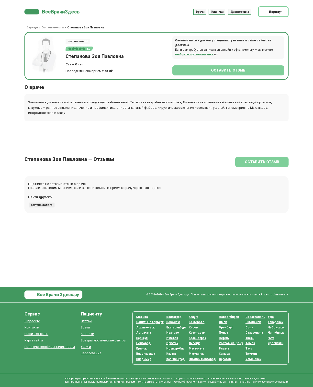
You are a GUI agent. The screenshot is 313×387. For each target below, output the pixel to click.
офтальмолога (41, 205)
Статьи (86, 321)
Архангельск (145, 327)
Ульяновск (253, 359)
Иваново (172, 332)
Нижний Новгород (202, 359)
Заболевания (91, 353)
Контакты (32, 327)
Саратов (225, 359)
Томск (250, 343)
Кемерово (196, 322)
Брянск (141, 348)
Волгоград (174, 317)
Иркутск (172, 343)
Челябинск (276, 332)
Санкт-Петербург (150, 322)
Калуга (193, 317)
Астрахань (143, 332)
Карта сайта (33, 340)
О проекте (32, 321)
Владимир (143, 359)
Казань (171, 353)
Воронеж (173, 322)
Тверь (250, 338)
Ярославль (275, 343)
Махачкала (196, 348)
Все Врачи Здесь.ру (57, 294)
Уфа (271, 317)
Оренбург (226, 327)
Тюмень (251, 353)
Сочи (249, 327)
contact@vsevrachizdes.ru (273, 381)
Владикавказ (145, 353)
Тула (249, 348)
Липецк (194, 343)
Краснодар (197, 332)
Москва (142, 317)
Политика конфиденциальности (49, 347)
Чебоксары (276, 327)
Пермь (224, 338)
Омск (223, 322)
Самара (224, 353)
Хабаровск (275, 322)
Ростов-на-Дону (231, 343)
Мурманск (196, 353)
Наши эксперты (36, 334)
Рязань (224, 348)
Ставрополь (254, 332)
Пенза (223, 332)
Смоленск (253, 322)
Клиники (217, 11)
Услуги (86, 347)
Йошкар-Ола (175, 348)
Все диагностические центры (103, 340)
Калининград (175, 359)
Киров (193, 327)
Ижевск (172, 338)
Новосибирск (229, 317)
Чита (271, 338)
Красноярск (197, 338)
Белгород (143, 343)
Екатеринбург (176, 327)
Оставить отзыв (228, 70)
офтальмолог (78, 41)
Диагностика (239, 11)
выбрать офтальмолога (194, 54)
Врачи (200, 11)
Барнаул (142, 338)
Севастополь (255, 317)
